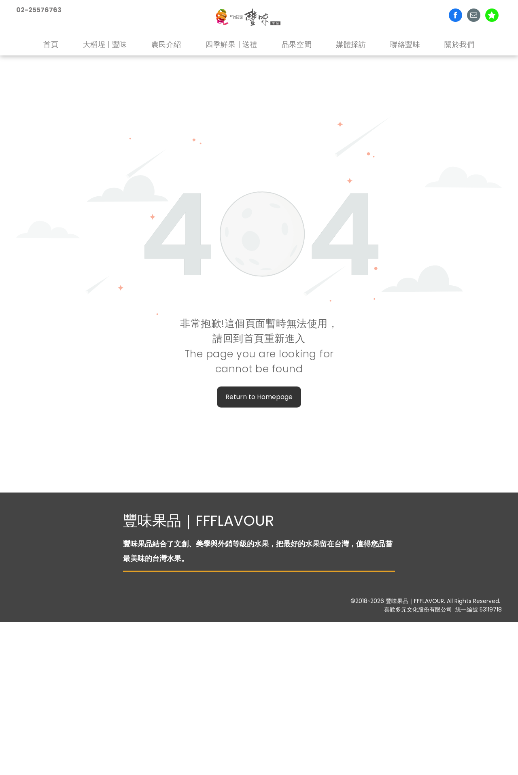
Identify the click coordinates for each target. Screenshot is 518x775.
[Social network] (492, 16)
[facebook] (455, 16)
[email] (473, 16)
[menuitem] (50, 45)
